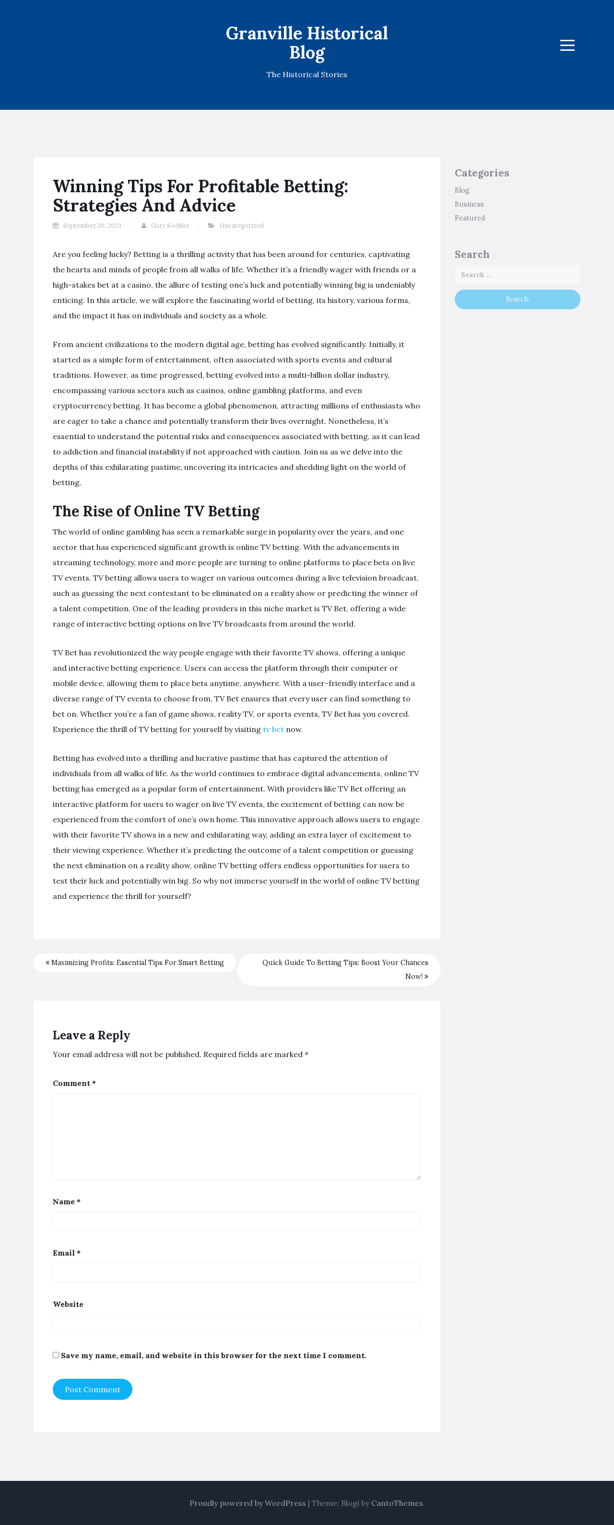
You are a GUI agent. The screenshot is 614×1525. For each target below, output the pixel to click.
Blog (462, 190)
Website (68, 1304)
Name (67, 1201)
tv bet (273, 729)
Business (469, 204)
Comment (74, 1083)
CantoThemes (397, 1503)
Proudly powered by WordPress (247, 1503)
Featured (470, 218)
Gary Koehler (170, 225)
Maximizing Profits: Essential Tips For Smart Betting (135, 962)
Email (67, 1252)
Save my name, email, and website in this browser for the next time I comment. (213, 1355)
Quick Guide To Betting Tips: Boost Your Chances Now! (345, 969)
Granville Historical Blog (307, 42)
